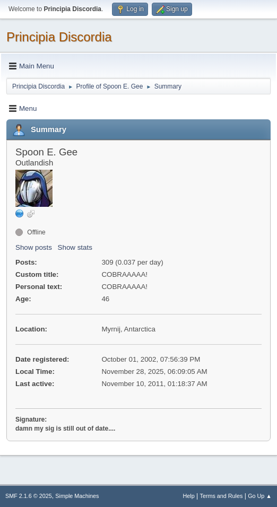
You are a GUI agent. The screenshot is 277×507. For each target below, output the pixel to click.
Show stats (75, 247)
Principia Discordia (59, 37)
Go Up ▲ (260, 496)
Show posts (33, 247)
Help (189, 496)
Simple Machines (77, 496)
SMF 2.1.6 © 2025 (28, 496)
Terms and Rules (221, 496)
